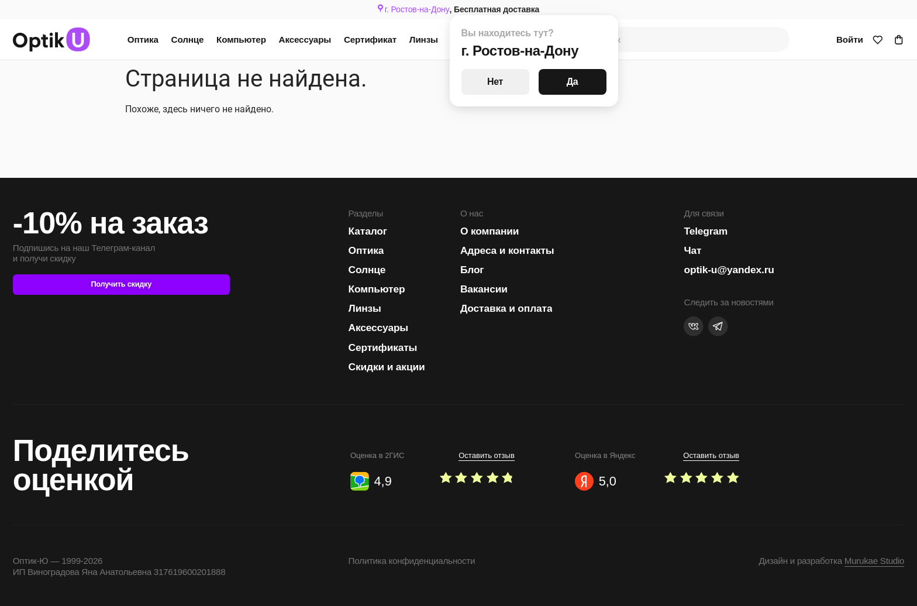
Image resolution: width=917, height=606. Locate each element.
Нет (495, 82)
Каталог (368, 231)
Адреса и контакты (507, 250)
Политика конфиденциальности (412, 561)
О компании (489, 231)
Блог (472, 270)
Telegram (706, 231)
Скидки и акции (387, 367)
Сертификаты (383, 347)
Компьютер (241, 39)
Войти (849, 39)
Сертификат (370, 39)
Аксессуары (305, 39)
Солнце (187, 39)
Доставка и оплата (506, 308)
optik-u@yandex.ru (729, 270)
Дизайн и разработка (831, 561)
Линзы (423, 39)
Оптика (142, 39)
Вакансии (484, 289)
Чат (692, 250)
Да (572, 82)
